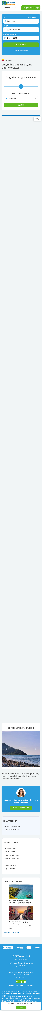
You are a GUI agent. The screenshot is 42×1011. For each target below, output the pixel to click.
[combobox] (29, 17)
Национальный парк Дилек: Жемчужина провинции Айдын (20, 902)
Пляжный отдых (10, 848)
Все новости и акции (11, 933)
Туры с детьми (10, 869)
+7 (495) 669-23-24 (9, 8)
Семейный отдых (11, 852)
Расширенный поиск (21, 50)
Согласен (21, 1008)
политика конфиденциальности (12, 993)
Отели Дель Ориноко (12, 826)
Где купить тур (21, 966)
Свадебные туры (10, 865)
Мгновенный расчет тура (21, 808)
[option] (21, 749)
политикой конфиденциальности (25, 1005)
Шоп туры (8, 862)
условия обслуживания (32, 993)
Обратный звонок (21, 959)
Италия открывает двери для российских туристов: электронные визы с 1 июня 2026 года (20, 925)
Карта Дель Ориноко (12, 830)
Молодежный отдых (12, 855)
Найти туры (21, 45)
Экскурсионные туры (12, 858)
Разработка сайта (16, 986)
